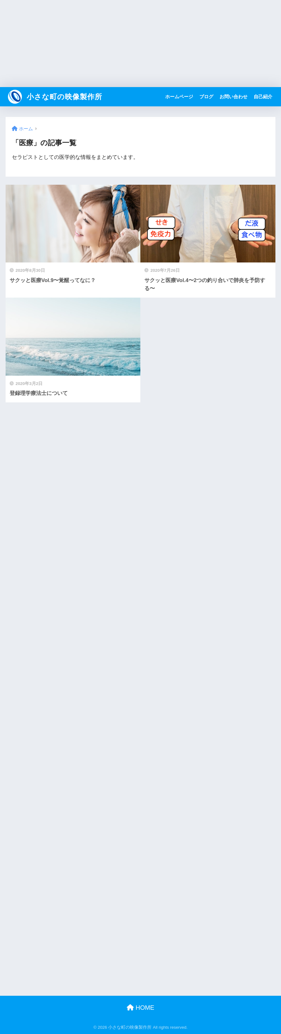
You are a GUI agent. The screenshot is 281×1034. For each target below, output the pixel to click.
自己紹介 (263, 96)
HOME (140, 1007)
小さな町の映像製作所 (54, 97)
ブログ (206, 96)
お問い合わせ (233, 96)
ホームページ (179, 96)
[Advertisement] (140, 43)
